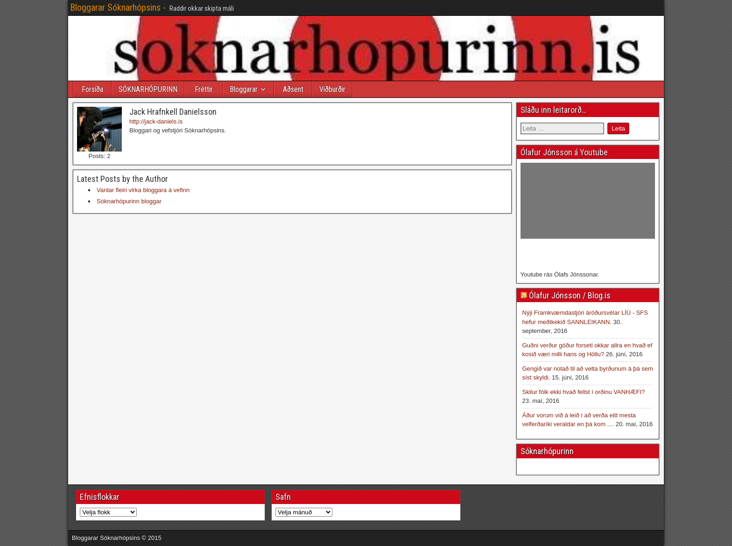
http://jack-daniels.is (156, 121)
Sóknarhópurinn (547, 451)
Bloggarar (244, 89)
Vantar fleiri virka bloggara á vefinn (143, 190)
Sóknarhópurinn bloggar (129, 201)
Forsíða (92, 89)
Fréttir (204, 89)
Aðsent (293, 89)
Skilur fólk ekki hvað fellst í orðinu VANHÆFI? (583, 391)
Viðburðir (332, 89)
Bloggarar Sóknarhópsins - (118, 7)
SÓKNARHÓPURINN (148, 89)
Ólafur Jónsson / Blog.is (570, 295)
